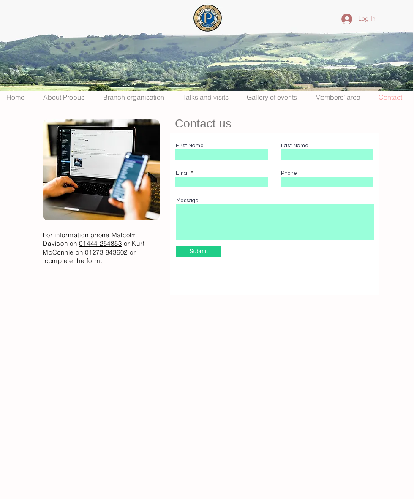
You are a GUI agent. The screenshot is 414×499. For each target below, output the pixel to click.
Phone (289, 173)
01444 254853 (100, 243)
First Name (190, 146)
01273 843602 (106, 252)
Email (183, 173)
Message (187, 200)
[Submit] (198, 251)
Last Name (294, 146)
